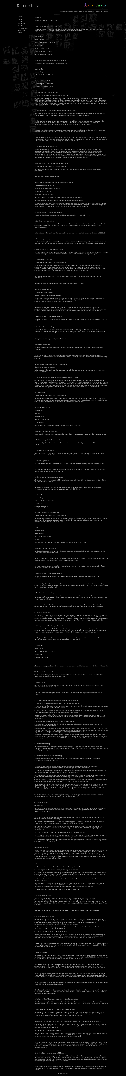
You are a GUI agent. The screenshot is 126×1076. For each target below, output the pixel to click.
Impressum (91, 11)
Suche (20, 32)
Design (20, 21)
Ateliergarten (22, 30)
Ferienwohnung (23, 28)
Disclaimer (105, 11)
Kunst (20, 19)
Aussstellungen (69, 11)
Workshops (21, 23)
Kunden (85, 11)
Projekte (20, 26)
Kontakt (62, 11)
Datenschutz (98, 11)
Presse (76, 11)
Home (20, 17)
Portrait (80, 11)
